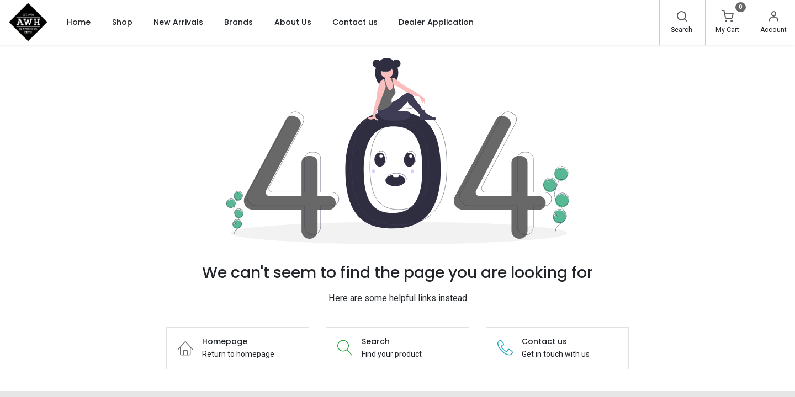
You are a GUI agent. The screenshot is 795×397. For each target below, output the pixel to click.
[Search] (682, 17)
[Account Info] (773, 17)
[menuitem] (78, 22)
